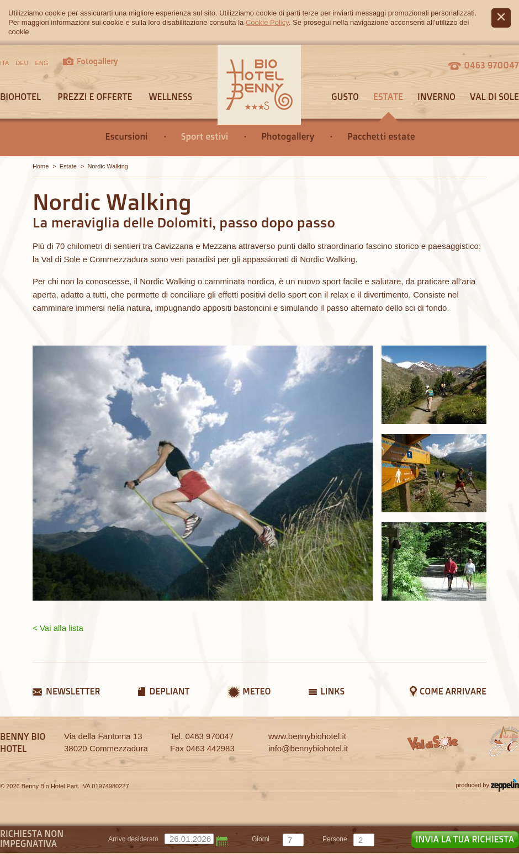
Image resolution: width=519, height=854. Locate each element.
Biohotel (20, 96)
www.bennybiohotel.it (307, 736)
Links (332, 691)
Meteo (256, 691)
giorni (260, 839)
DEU (21, 63)
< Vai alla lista (58, 628)
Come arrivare (453, 691)
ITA (4, 63)
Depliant (169, 691)
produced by (487, 785)
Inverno (436, 96)
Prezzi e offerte (94, 96)
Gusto (345, 96)
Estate (388, 96)
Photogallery (287, 136)
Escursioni (126, 136)
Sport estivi (205, 136)
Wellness (170, 96)
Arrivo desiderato (133, 839)
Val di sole (494, 96)
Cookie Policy (267, 22)
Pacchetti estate (381, 136)
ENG (42, 63)
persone (334, 839)
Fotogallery (97, 61)
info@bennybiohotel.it (308, 748)
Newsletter (73, 691)
